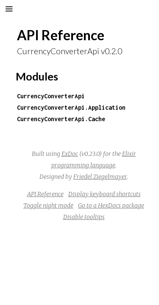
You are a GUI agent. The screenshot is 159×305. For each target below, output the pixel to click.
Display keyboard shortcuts (104, 194)
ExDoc (69, 154)
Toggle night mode (48, 205)
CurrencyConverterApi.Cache (61, 118)
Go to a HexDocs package (111, 205)
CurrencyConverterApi (51, 96)
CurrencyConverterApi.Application (71, 107)
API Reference (45, 194)
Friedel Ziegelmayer (100, 176)
